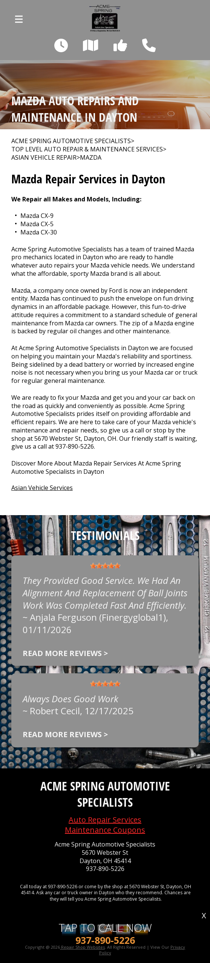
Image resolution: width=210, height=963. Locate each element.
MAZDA (90, 158)
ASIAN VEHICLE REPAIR (44, 158)
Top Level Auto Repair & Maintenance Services (87, 149)
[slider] (105, 566)
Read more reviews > (65, 653)
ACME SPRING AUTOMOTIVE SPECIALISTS (71, 141)
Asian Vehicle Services (42, 488)
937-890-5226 (74, 446)
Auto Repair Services (105, 820)
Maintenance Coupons (105, 830)
